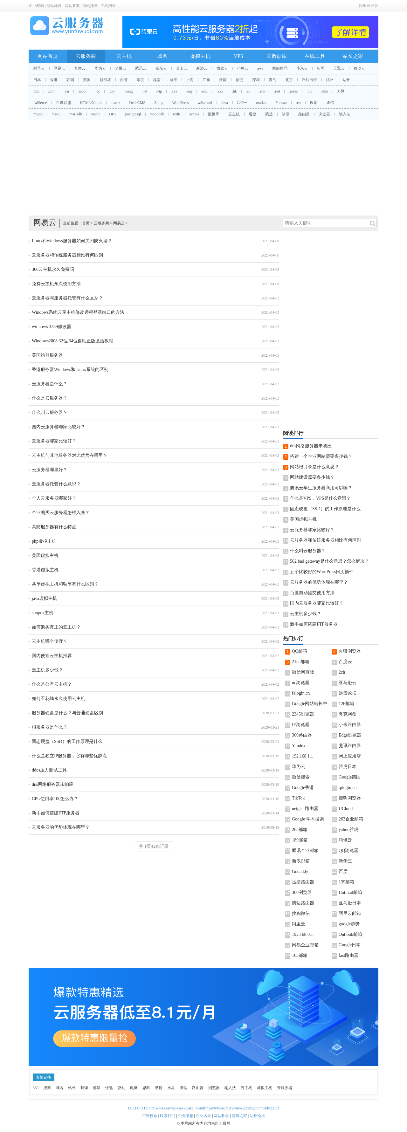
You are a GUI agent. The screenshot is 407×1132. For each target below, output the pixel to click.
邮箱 (96, 1088)
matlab (261, 102)
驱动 (121, 1088)
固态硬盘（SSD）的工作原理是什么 (67, 741)
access (194, 114)
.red (277, 91)
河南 (223, 80)
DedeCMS (137, 102)
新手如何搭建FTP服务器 (55, 813)
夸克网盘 (347, 714)
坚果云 (120, 68)
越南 (157, 80)
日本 (37, 80)
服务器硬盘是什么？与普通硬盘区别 (67, 712)
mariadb (75, 114)
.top (111, 91)
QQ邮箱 (299, 651)
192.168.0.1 (302, 934)
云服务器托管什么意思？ (56, 484)
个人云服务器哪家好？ (54, 498)
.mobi (82, 91)
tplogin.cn (347, 787)
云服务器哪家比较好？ (54, 441)
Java (224, 102)
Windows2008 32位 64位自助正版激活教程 (72, 341)
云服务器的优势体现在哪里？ (61, 827)
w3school (204, 102)
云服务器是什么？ (49, 383)
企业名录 (203, 1116)
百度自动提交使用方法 (312, 592)
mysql (38, 114)
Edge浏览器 (350, 735)
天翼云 (339, 68)
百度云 (80, 68)
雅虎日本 (347, 766)
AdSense (40, 102)
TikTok (298, 798)
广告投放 (149, 1116)
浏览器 (324, 114)
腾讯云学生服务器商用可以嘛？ (321, 487)
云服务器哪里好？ (49, 469)
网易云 (59, 68)
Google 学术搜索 (308, 819)
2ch (342, 672)
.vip (159, 91)
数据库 (213, 114)
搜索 (313, 102)
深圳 (256, 80)
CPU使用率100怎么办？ (55, 798)
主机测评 (108, 5)
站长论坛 (257, 1116)
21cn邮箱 (300, 661)
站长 (346, 80)
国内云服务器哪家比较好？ (58, 426)
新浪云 (202, 68)
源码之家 (239, 1116)
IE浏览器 (300, 724)
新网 (320, 68)
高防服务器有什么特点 (54, 527)
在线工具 (315, 56)
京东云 (161, 68)
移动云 (359, 68)
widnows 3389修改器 (51, 326)
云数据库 (276, 56)
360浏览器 (302, 892)
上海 (190, 80)
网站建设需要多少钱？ (312, 477)
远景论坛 (347, 693)
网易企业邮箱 (305, 945)
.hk (234, 91)
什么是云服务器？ (49, 398)
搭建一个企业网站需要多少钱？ (321, 456)
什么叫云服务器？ (49, 412)
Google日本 (350, 945)
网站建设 (54, 5)
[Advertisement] (203, 167)
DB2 (112, 114)
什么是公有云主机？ (52, 684)
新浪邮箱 (301, 861)
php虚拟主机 (44, 541)
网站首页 (48, 56)
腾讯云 (141, 68)
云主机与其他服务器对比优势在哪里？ (69, 455)
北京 (289, 80)
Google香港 (303, 787)
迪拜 (173, 80)
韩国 (70, 80)
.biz (36, 91)
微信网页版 (303, 672)
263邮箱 (299, 829)
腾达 (269, 114)
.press (293, 91)
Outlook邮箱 (350, 934)
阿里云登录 (368, 5)
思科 (146, 1088)
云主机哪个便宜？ (49, 641)
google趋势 (349, 924)
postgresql (133, 114)
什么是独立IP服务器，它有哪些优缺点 (69, 755)
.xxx (220, 91)
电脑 (134, 1088)
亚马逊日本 (350, 903)
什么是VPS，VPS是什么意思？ (320, 498)
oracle (95, 114)
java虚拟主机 (44, 598)
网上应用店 (350, 756)
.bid (309, 91)
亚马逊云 (347, 682)
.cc (97, 91)
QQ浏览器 (348, 850)
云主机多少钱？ (47, 670)
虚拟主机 (200, 56)
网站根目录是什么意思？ (314, 466)
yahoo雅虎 (348, 829)
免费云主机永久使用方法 (56, 283)
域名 (162, 56)
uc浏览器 (300, 682)
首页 (86, 223)
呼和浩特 (309, 80)
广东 (206, 80)
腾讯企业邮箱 (305, 850)
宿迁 (239, 80)
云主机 (124, 56)
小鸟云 (242, 68)
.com (52, 91)
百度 (343, 871)
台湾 (124, 80)
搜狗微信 (301, 913)
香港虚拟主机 (45, 569)
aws (260, 68)
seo (298, 102)
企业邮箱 (36, 5)
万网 (341, 91)
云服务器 (284, 1088)
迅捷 (252, 114)
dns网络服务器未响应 (52, 784)
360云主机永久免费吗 (53, 269)
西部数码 (279, 68)
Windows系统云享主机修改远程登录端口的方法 (78, 312)
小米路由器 (350, 724)
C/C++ (242, 102)
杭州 (330, 80)
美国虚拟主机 (45, 555)
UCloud (346, 808)
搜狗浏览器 (350, 798)
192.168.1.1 (302, 756)
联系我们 (167, 1116)
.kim (324, 91)
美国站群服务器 (47, 355)
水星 (171, 1088)
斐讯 (285, 114)
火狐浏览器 (350, 651)
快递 (109, 1088)
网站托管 (90, 5)
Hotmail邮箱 (350, 892)
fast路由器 (348, 955)
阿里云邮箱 (350, 913)
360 (35, 1088)
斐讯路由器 (350, 745)
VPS (238, 56)
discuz (116, 102)
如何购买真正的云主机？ (56, 627)
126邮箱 (346, 703)
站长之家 (353, 56)
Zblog (158, 102)
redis (176, 114)
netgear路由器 (305, 808)
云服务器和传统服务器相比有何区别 (67, 255)
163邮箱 (299, 955)
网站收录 (221, 1116)
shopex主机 (42, 612)
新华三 (345, 861)
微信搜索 (301, 777)
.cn (66, 91)
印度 (140, 80)
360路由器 (302, 735)
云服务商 (86, 56)
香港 (54, 80)
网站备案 (72, 5)
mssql (56, 114)
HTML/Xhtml (91, 102)
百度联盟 (63, 102)
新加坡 (105, 80)
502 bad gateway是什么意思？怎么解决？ (329, 561)
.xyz (174, 91)
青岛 (272, 80)
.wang (128, 91)
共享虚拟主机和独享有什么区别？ (65, 584)
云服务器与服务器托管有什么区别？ (67, 298)
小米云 (302, 68)
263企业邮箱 (351, 819)
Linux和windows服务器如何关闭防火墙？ (72, 240)
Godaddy (300, 871)
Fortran (280, 102)
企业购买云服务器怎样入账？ (61, 512)
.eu (248, 91)
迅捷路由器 (303, 882)
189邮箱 (299, 840)
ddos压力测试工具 (49, 770)
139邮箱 (346, 882)
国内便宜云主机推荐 (52, 655)
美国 (87, 80)
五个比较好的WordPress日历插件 (322, 571)
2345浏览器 (303, 714)
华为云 (100, 68)
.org (189, 91)
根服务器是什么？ (49, 727)
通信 (330, 102)
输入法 (344, 114)
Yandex (298, 745)
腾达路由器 (303, 903)
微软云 (222, 68)
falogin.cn (301, 693)
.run (262, 91)
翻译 (84, 1088)
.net (144, 91)
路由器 (304, 114)
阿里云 (39, 68)
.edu (204, 91)
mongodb (157, 114)
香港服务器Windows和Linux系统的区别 (70, 369)
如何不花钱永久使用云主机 (58, 698)
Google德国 (350, 777)
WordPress (180, 102)
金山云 (181, 68)
